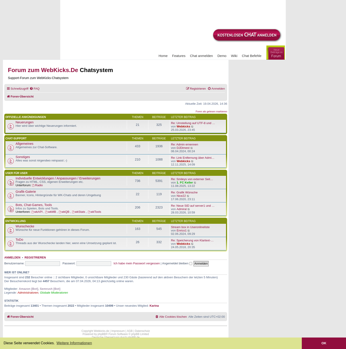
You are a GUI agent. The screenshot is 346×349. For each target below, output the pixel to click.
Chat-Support (16, 138)
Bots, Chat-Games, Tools (34, 205)
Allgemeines (24, 143)
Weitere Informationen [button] (74, 343)
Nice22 (181, 195)
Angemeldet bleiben (177, 263)
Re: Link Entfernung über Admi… (193, 157)
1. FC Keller (185, 182)
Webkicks (183, 126)
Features (178, 56)
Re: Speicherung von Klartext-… (192, 240)
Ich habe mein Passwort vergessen (136, 263)
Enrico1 (182, 230)
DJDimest (183, 148)
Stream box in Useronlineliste (190, 227)
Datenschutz (142, 331)
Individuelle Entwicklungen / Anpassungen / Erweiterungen (58, 178)
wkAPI (37, 211)
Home (163, 56)
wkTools (94, 211)
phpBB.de (134, 337)
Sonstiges (23, 157)
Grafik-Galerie (26, 191)
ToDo (19, 239)
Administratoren (28, 292)
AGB (130, 331)
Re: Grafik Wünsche (184, 192)
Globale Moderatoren (54, 292)
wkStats (79, 211)
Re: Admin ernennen (184, 144)
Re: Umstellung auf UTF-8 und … (193, 123)
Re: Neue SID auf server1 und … (193, 205)
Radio (37, 185)
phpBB (102, 334)
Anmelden (12, 257)
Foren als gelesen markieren (211, 111)
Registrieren (35, 257)
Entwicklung (15, 221)
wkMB (51, 211)
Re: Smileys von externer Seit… (192, 179)
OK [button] (323, 343)
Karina (154, 305)
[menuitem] (34, 88)
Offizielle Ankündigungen (25, 117)
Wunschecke (25, 226)
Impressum (118, 331)
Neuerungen (25, 122)
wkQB (64, 211)
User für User (16, 173)
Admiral (182, 209)
